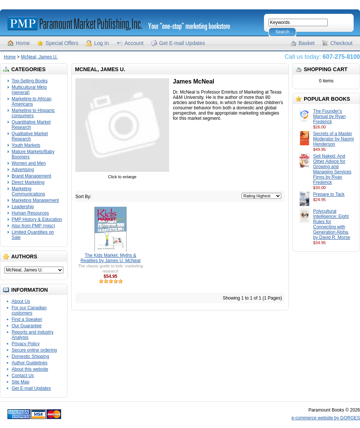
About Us (21, 301)
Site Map (20, 382)
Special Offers (61, 43)
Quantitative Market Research (31, 124)
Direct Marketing (28, 182)
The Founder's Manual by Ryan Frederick (329, 116)
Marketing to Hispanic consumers (33, 113)
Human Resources (30, 213)
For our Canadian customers (29, 310)
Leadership (23, 206)
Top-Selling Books (30, 81)
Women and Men (29, 163)
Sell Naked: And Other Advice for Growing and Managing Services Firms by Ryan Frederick (332, 169)
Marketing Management (35, 200)
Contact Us (23, 375)
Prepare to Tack (329, 194)
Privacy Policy (26, 343)
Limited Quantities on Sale (33, 235)
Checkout (341, 43)
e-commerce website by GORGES (325, 418)
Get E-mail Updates (182, 43)
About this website (30, 369)
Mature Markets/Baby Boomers (33, 154)
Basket (306, 43)
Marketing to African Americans (31, 101)
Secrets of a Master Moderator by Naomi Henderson (333, 139)
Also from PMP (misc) (33, 225)
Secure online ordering (34, 350)
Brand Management (31, 176)
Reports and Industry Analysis (32, 335)
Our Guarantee (27, 325)
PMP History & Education (37, 219)
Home (23, 43)
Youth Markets (26, 145)
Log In (101, 43)
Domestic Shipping (30, 356)
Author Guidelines (29, 362)
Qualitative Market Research (30, 136)
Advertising (23, 169)
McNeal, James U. (39, 57)
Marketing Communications (28, 191)
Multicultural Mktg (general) (29, 90)
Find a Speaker (27, 319)
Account (134, 43)
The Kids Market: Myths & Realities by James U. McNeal (111, 258)
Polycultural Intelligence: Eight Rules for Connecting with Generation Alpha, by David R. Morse (331, 224)
